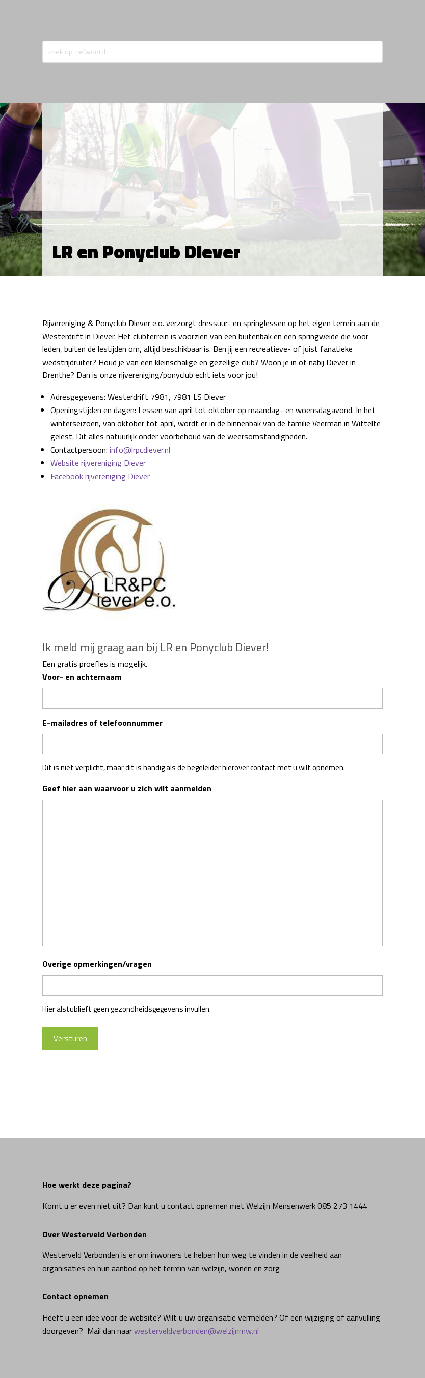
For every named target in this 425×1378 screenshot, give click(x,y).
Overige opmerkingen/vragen (97, 964)
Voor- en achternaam (82, 676)
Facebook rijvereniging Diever (100, 476)
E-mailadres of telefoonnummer (102, 723)
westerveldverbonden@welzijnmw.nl (196, 1331)
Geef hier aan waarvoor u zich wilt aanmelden (126, 788)
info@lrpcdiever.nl (140, 450)
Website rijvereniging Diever (98, 463)
